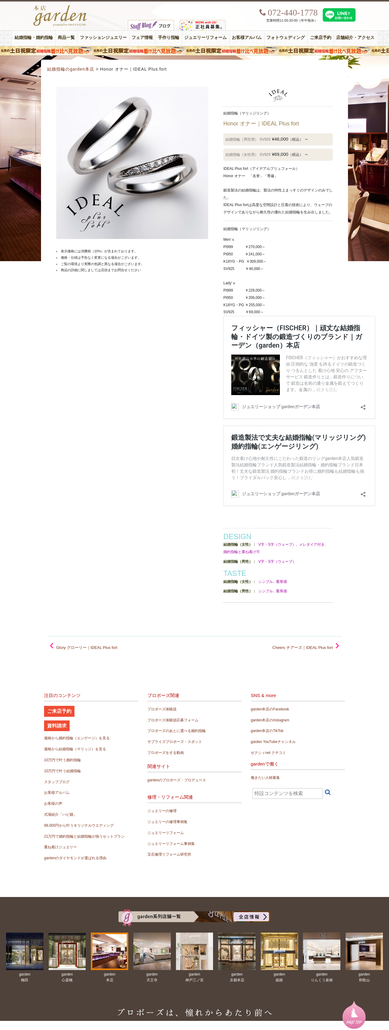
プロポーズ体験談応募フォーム (172, 720)
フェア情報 (142, 37)
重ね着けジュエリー (60, 847)
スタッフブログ (57, 782)
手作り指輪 (168, 37)
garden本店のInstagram (270, 720)
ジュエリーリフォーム (205, 37)
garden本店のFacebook (270, 709)
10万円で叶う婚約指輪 (62, 760)
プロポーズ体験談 (162, 709)
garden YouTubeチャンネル (273, 742)
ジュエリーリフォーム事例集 (171, 844)
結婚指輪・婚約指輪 (34, 37)
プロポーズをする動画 (165, 753)
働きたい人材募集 (265, 778)
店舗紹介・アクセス (355, 37)
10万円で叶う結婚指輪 (62, 771)
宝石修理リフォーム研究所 (169, 854)
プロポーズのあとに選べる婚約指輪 (176, 731)
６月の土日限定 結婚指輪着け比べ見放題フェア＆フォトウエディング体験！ (194, 50)
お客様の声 (53, 803)
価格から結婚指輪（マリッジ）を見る (75, 749)
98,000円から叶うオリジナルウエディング (79, 825)
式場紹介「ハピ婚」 (60, 814)
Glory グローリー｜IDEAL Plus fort (86, 647)
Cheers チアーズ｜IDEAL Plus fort (302, 647)
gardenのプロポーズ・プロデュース (176, 780)
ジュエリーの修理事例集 (167, 822)
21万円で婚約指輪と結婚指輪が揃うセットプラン (84, 836)
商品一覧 (66, 37)
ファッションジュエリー (103, 37)
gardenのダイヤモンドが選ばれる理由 (75, 858)
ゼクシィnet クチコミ (268, 753)
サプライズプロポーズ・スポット (174, 742)
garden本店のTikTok (267, 731)
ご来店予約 (320, 37)
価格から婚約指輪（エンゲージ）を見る (77, 738)
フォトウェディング (286, 37)
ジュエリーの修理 (162, 811)
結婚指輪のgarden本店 (70, 69)
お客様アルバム (247, 37)
